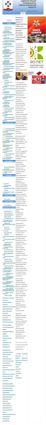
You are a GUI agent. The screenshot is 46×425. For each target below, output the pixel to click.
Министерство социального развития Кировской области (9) (8, 289)
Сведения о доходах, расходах (9, 86)
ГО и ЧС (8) (7, 229)
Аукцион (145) (7, 259)
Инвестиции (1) (8, 211)
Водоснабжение (10, 153)
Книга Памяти (7, 27)
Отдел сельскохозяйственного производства (8, 141)
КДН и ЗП (8, 155)
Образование (9, 136)
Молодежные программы (7, 186)
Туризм (6, 190)
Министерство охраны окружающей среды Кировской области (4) (8, 278)
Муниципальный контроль (8, 115)
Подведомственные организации (8, 145)
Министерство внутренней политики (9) (9, 286)
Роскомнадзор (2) (8, 218)
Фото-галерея (7, 205)
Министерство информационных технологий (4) (8, 282)
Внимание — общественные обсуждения (25, 358)
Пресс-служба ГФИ (22, 344)
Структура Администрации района (9, 38)
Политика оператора (9, 117)
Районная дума (8, 29)
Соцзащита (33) (8, 242)
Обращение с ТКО (9, 100)
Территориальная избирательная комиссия (7, 399)
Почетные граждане (9, 66)
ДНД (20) (6, 234)
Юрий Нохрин (19, 349)
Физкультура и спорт (9, 188)
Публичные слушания (9, 94)
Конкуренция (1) (8, 213)
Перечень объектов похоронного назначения (9, 41)
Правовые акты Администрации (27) (8, 221)
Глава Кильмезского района (8, 35)
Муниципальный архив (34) (8, 247)
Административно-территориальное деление (8, 97)
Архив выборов (8, 109)
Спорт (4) (6, 227)
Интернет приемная (9, 167)
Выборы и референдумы (6, 102)
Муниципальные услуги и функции (8, 134)
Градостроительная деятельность (8, 69)
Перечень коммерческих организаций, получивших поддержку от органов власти (9, 62)
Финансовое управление (7, 148)
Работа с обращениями (6, 105)
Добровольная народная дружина (7, 44)
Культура (6, 183)
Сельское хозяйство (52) (8, 237)
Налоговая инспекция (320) (9, 263)
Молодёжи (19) (8, 232)
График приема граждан (7, 172)
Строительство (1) (9, 214)
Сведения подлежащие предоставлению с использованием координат (7, 76)
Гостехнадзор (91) (8, 251)
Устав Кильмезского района (8, 47)
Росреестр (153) (8, 261)
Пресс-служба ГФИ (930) (8, 293)
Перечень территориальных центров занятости (7, 32)
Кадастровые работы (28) (9, 240)
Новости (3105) (8, 295)
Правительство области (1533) (7, 271)
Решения (6, 80)
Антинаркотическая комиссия (8, 192)
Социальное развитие (7, 151)
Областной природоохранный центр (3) (9, 224)
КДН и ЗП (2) (7, 216)
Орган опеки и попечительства (8, 158)
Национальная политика (7, 112)
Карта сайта (7, 199)
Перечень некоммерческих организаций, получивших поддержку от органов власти (9, 51)
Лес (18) (6, 230)
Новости (6, 84)
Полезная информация (6, 92)
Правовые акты (8, 82)
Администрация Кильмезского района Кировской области (27, 4)
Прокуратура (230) (9, 265)
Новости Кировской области (8, 120)
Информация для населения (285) (8, 268)
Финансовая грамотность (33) (7, 244)
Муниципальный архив (8, 71)
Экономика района (10, 138)
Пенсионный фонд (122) (8, 257)
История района (8, 58)
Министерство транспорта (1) (8, 274)
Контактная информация (6, 56)
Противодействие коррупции (9, 131)
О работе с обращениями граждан (8, 169)
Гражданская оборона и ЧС (9, 89)
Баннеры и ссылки (9, 108)
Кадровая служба (10, 128)
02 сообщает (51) (8, 249)
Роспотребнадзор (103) (8, 254)
